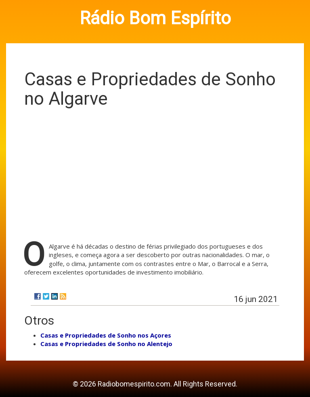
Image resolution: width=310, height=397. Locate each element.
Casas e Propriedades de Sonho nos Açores (105, 335)
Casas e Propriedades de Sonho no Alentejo (106, 344)
